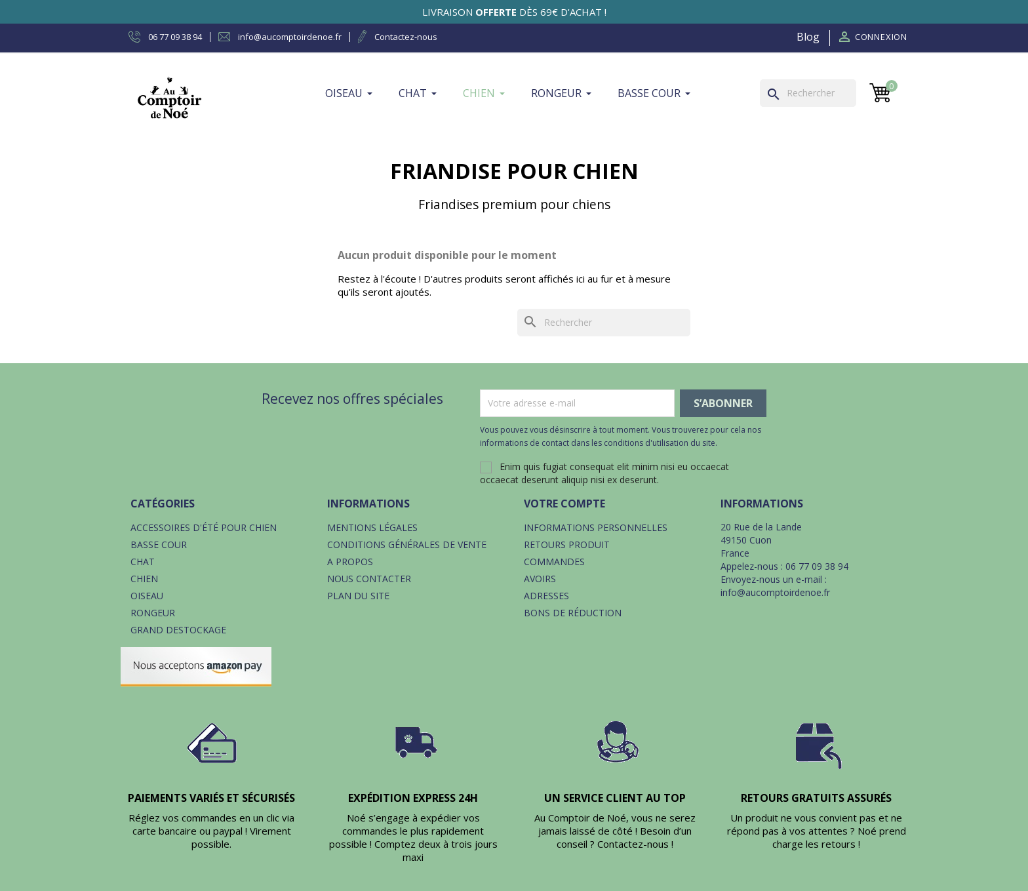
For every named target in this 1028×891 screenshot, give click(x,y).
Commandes (554, 561)
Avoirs (540, 578)
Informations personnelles (595, 527)
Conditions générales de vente (406, 544)
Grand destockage (178, 630)
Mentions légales (372, 527)
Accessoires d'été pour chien (203, 527)
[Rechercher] (808, 93)
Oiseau (146, 595)
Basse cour (158, 544)
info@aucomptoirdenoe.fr (775, 592)
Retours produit (567, 544)
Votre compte (564, 503)
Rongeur (152, 612)
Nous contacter (369, 578)
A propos (350, 561)
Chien (144, 578)
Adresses (546, 595)
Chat (142, 561)
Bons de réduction (573, 612)
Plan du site (358, 595)
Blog (808, 37)
